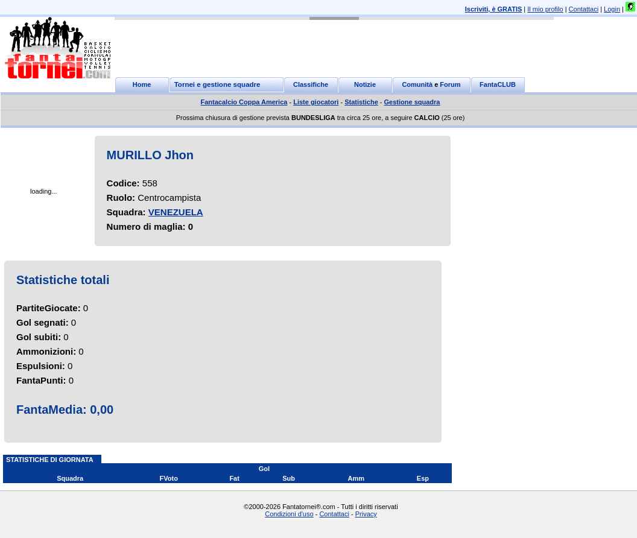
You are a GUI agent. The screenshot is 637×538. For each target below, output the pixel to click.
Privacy (366, 513)
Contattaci (584, 9)
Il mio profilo (545, 9)
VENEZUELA (175, 212)
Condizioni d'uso (289, 513)
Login (612, 9)
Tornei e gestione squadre (217, 84)
